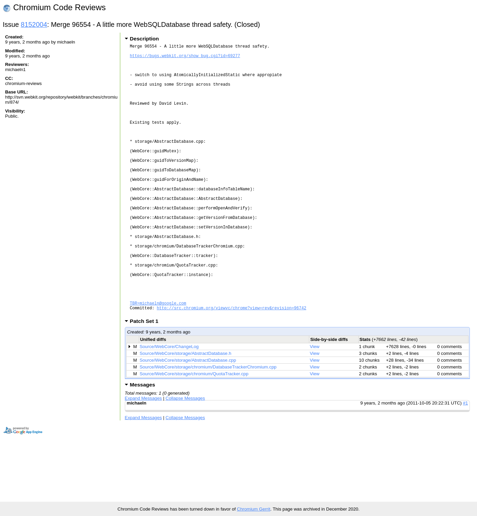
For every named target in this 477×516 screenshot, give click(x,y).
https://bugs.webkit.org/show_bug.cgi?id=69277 (185, 59)
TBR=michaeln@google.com (158, 359)
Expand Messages (143, 456)
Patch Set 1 (146, 379)
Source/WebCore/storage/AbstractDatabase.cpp (187, 418)
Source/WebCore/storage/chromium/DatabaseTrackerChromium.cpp (208, 425)
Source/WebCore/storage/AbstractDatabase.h (185, 411)
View (314, 404)
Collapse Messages (185, 456)
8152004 (34, 24)
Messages (142, 443)
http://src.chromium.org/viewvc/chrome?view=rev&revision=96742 (231, 365)
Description (144, 38)
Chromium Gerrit (253, 509)
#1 (465, 461)
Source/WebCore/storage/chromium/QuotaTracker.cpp (193, 431)
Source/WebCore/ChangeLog (169, 404)
